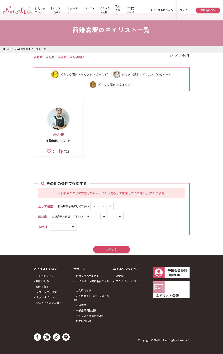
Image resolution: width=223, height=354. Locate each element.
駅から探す (42, 286)
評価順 (62, 57)
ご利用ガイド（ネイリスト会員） (91, 297)
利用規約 (81, 305)
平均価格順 (76, 57)
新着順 (38, 57)
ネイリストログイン (161, 10)
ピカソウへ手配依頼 (87, 276)
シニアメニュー (89, 10)
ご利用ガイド (130, 10)
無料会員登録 (208, 10)
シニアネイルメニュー (49, 302)
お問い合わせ (83, 321)
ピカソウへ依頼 (105, 10)
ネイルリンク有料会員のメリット (91, 283)
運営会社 (121, 276)
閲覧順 (50, 57)
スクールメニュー (72, 10)
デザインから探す (46, 292)
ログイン (184, 10)
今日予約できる (45, 276)
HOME (6, 49)
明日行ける (42, 281)
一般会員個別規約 (86, 310)
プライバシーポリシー (128, 281)
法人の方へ (117, 10)
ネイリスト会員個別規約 (90, 315)
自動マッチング (40, 10)
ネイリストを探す (55, 10)
